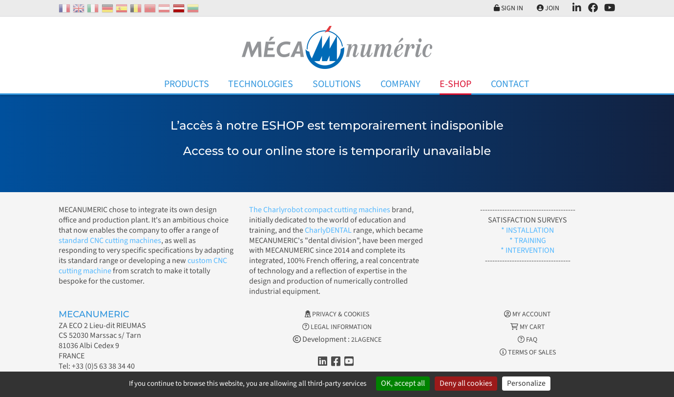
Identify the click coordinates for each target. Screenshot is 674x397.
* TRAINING (527, 240)
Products (186, 84)
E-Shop (455, 84)
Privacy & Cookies (337, 314)
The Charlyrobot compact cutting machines (319, 209)
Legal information (337, 327)
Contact (510, 84)
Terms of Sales (528, 352)
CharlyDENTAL (329, 230)
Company (400, 84)
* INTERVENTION (527, 250)
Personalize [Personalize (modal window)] (526, 383)
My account (527, 314)
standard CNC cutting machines (110, 240)
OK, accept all (403, 383)
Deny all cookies (466, 383)
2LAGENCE (366, 340)
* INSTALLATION (527, 230)
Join (547, 8)
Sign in (507, 8)
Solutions (337, 84)
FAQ (527, 340)
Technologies (260, 84)
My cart (527, 327)
